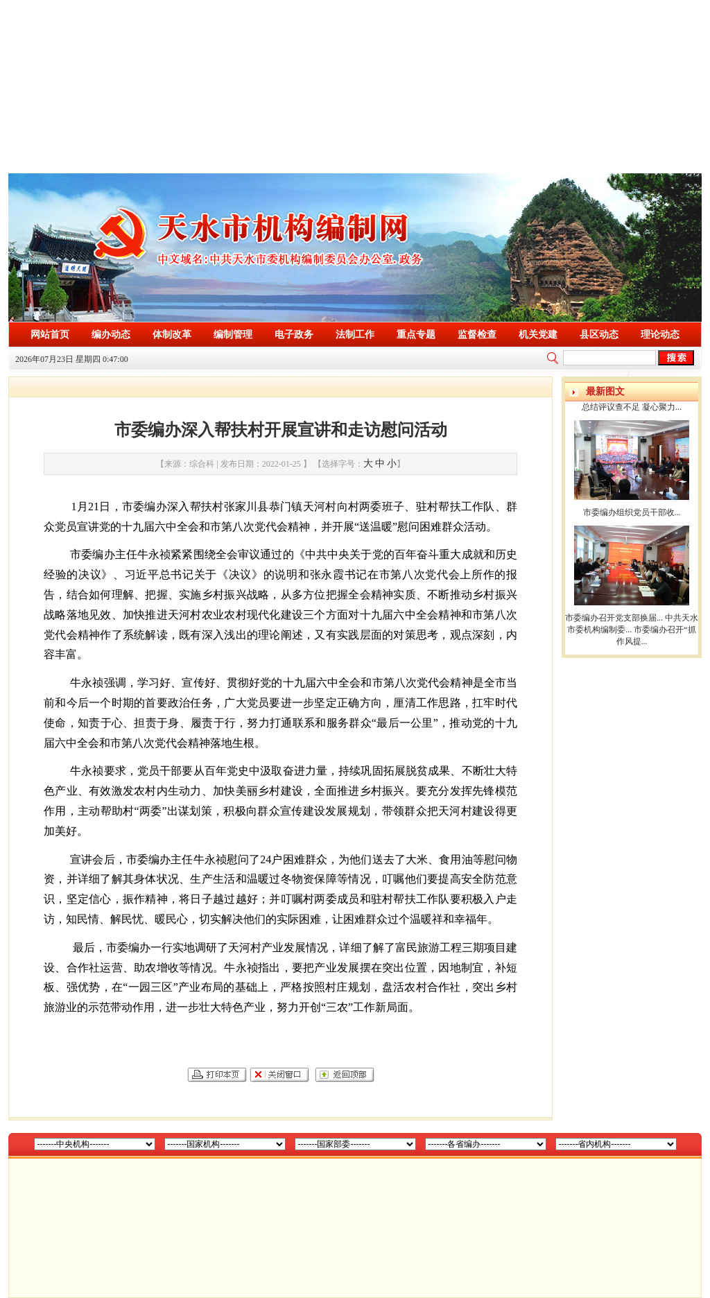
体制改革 (172, 334)
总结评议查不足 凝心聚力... (632, 407)
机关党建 (538, 334)
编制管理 (233, 334)
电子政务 (294, 334)
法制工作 (355, 334)
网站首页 (50, 334)
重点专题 (416, 334)
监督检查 (477, 334)
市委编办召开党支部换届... (614, 618)
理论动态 (660, 334)
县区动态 (599, 334)
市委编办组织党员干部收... (632, 512)
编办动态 (111, 334)
